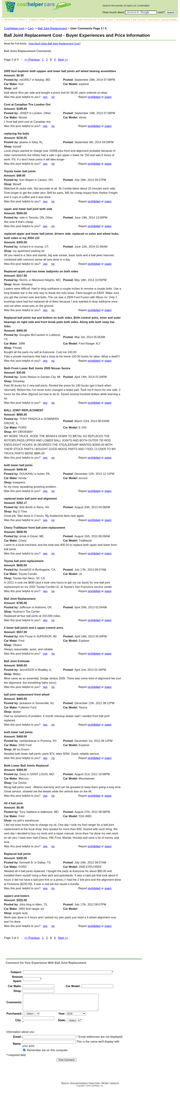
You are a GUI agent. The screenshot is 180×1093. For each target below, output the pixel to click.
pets (134, 20)
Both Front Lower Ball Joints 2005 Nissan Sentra (37, 368)
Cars (31, 28)
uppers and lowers (16, 895)
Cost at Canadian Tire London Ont (27, 104)
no (53, 97)
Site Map (104, 1086)
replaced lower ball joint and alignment (30, 498)
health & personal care (87, 20)
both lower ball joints (18, 465)
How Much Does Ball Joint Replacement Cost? (55, 43)
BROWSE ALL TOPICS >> (15, 20)
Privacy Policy (94, 1086)
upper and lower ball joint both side (28, 208)
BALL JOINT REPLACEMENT (23, 410)
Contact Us (114, 1086)
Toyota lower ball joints (20, 171)
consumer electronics (64, 20)
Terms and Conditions (78, 1086)
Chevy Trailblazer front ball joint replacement (34, 527)
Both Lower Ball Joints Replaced (26, 765)
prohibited (94, 97)
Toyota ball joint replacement (23, 561)
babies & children (38, 20)
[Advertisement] (148, 103)
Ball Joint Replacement (52, 28)
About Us (64, 1086)
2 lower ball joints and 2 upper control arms (33, 627)
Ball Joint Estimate (17, 661)
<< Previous (32, 59)
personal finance (123, 20)
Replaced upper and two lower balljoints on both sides (41, 271)
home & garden (106, 20)
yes (45, 97)
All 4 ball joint (13, 803)
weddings (173, 20)
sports (164, 20)
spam (108, 97)
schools (141, 20)
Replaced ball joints (17, 853)
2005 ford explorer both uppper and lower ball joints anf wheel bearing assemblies (60, 71)
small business (153, 20)
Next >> (63, 59)
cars (50, 20)
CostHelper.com (14, 28)
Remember (32, 1053)
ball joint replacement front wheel (26, 694)
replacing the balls (16, 133)
